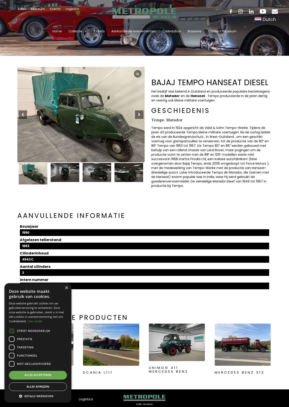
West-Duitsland (222, 136)
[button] (139, 114)
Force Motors (256, 163)
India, (211, 177)
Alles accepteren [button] (38, 375)
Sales (22, 9)
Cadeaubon (171, 31)
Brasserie (195, 31)
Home (57, 31)
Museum (38, 9)
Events (55, 9)
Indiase (219, 159)
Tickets (99, 31)
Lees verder (35, 321)
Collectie (78, 31)
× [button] (66, 288)
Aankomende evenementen (133, 31)
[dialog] (37, 343)
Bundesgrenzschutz (188, 136)
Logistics (72, 9)
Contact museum (222, 31)
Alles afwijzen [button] (38, 386)
